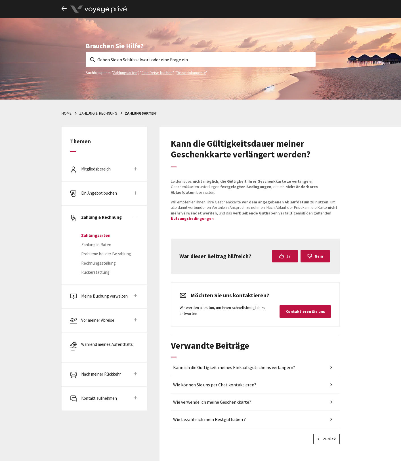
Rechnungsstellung (98, 263)
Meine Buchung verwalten (104, 296)
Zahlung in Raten (96, 244)
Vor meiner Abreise (97, 320)
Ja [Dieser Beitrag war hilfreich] (288, 256)
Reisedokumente (191, 72)
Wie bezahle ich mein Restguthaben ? (209, 419)
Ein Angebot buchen (99, 193)
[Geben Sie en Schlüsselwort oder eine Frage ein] (201, 59)
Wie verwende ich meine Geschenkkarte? (212, 402)
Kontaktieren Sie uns (305, 311)
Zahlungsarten (125, 72)
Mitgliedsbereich (96, 169)
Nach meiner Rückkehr (101, 374)
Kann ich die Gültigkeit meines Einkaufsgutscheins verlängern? (234, 367)
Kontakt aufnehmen (99, 398)
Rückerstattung (95, 272)
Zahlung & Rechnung (98, 113)
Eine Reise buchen (157, 72)
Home (67, 113)
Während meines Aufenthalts (107, 344)
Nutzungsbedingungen (192, 218)
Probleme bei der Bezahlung (106, 253)
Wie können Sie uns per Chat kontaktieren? (214, 385)
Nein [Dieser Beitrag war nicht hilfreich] (319, 256)
